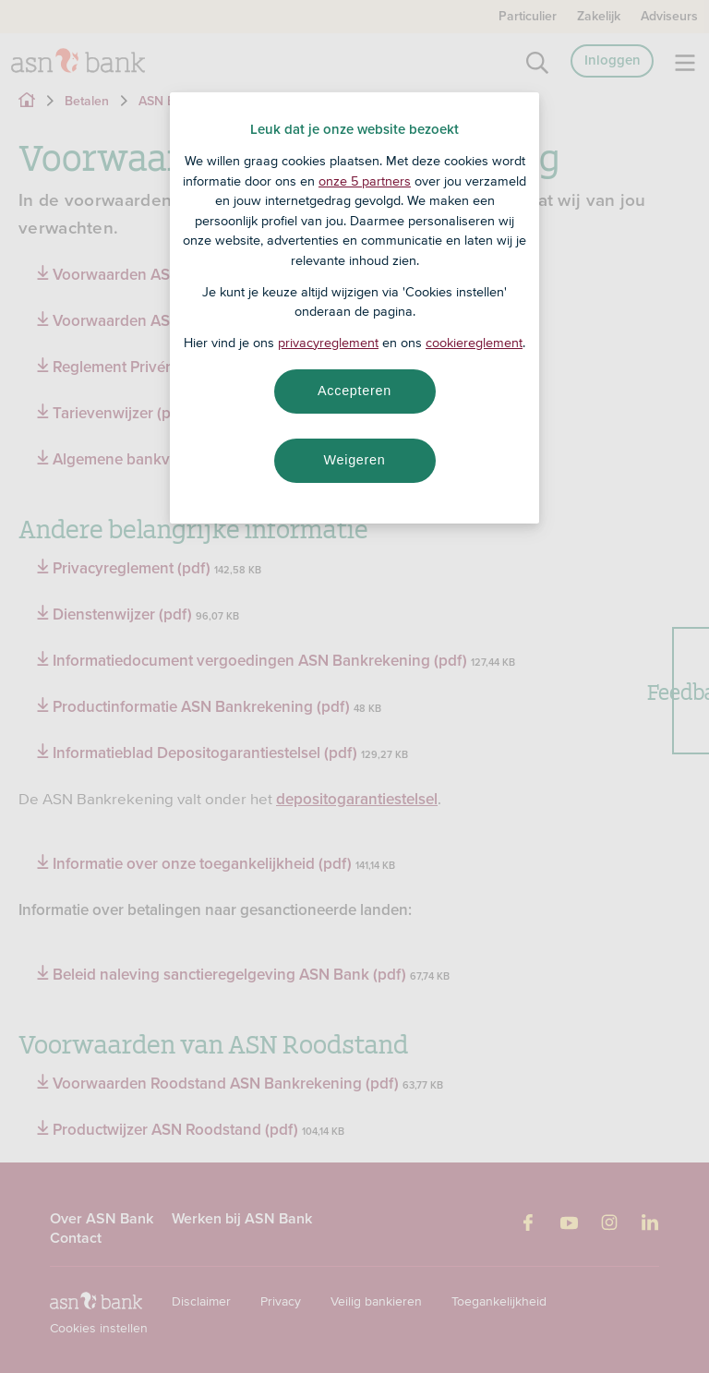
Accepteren (354, 390)
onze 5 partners (364, 181)
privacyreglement (328, 342)
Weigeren (354, 459)
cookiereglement (474, 342)
